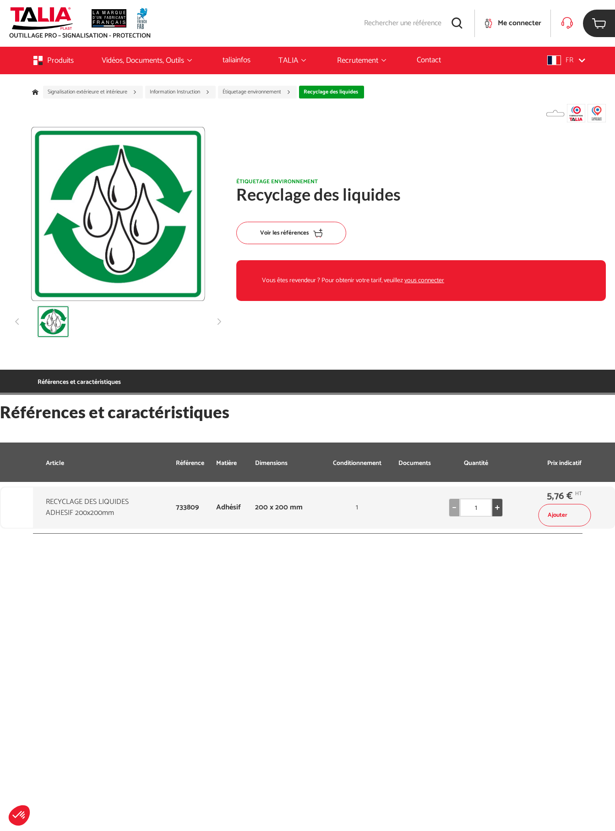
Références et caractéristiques (79, 382)
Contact (429, 60)
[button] (19, 815)
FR (566, 60)
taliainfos (236, 60)
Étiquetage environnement (257, 92)
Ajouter (564, 515)
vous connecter (424, 280)
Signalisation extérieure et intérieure (92, 92)
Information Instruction (180, 92)
